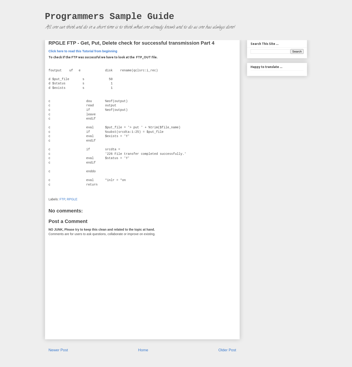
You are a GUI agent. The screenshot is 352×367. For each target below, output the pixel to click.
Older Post (227, 350)
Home (143, 350)
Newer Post (58, 350)
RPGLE (72, 199)
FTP (62, 199)
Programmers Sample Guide (109, 17)
